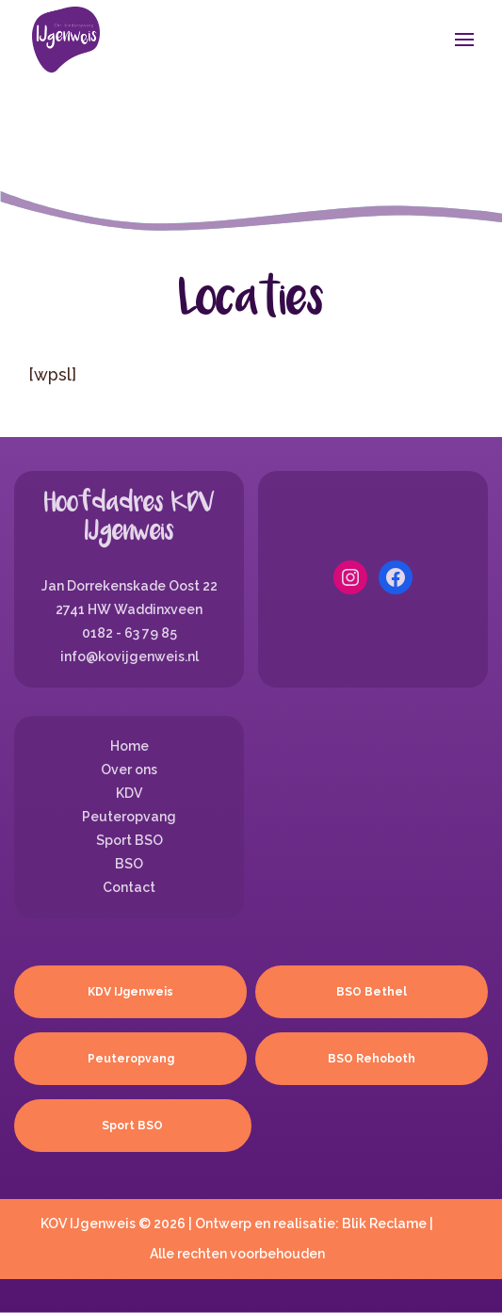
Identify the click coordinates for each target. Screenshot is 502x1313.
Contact (129, 887)
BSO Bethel (371, 991)
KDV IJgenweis (130, 991)
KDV (129, 793)
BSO (129, 863)
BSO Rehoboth (371, 1058)
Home (129, 746)
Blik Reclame (384, 1223)
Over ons (129, 769)
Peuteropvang (129, 816)
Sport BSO (129, 840)
